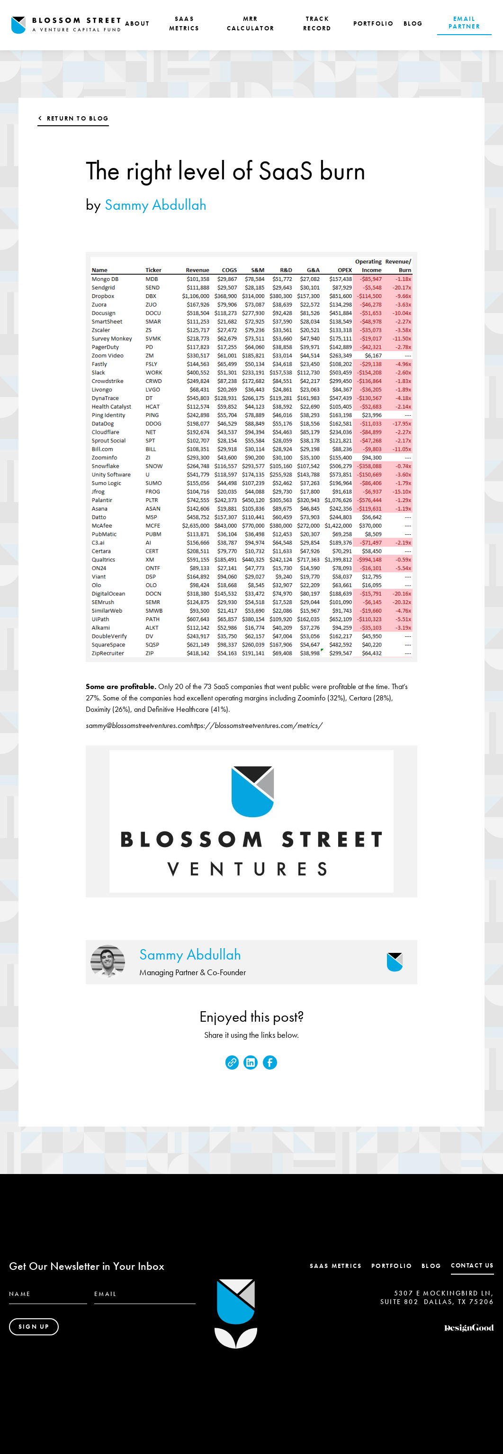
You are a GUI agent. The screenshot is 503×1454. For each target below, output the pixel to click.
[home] (65, 25)
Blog (431, 1266)
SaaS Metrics (336, 1266)
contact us (472, 1265)
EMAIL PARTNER (464, 22)
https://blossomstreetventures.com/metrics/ (256, 725)
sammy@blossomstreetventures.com (138, 725)
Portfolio (391, 1266)
